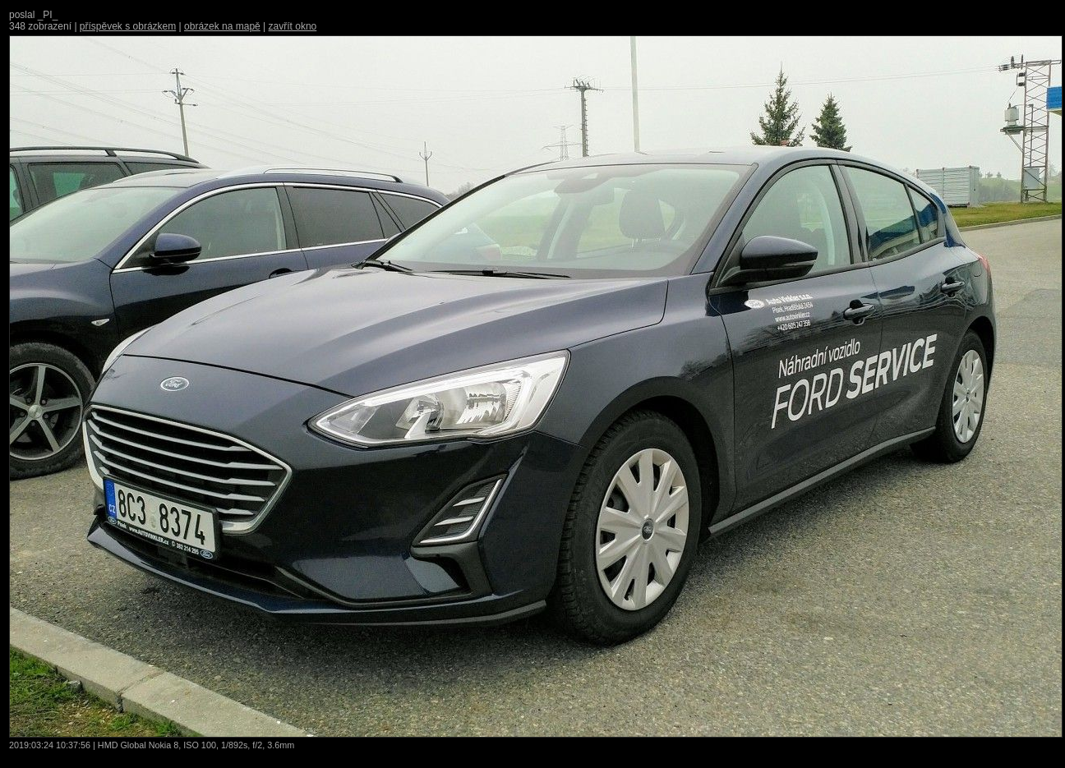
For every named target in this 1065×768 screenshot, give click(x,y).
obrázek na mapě (222, 26)
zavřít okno (293, 26)
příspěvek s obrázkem (128, 26)
